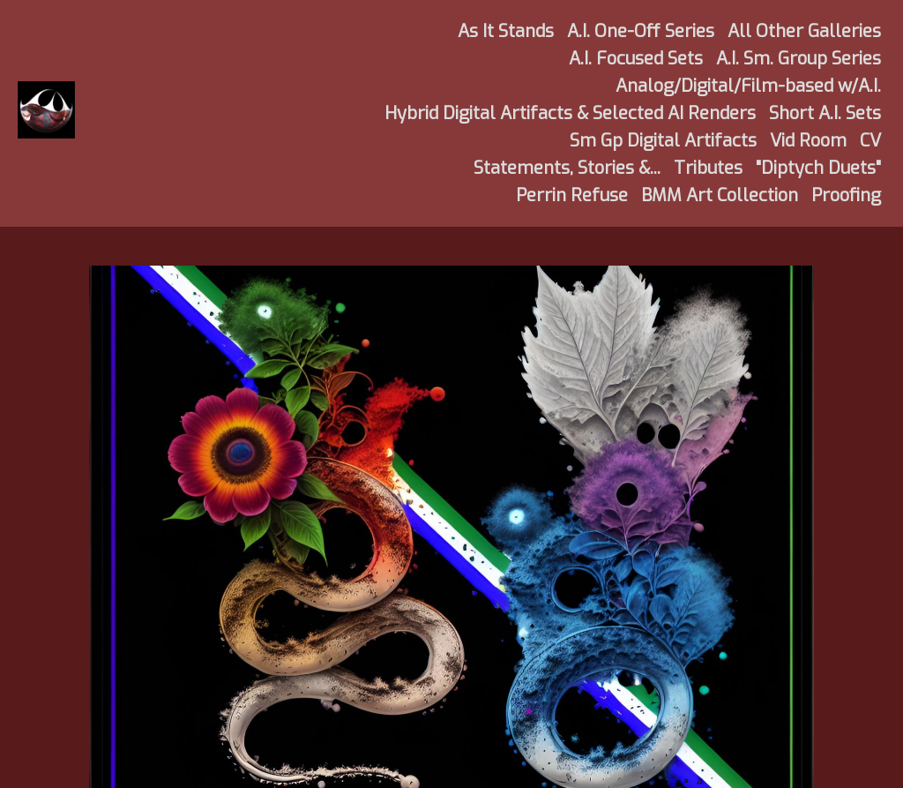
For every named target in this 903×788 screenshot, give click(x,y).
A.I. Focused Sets (636, 59)
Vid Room (808, 141)
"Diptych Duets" (818, 168)
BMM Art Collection (719, 195)
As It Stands (506, 31)
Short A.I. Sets (825, 113)
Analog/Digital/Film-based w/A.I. (748, 86)
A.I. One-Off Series (640, 31)
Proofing (846, 195)
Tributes (708, 168)
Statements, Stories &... (567, 168)
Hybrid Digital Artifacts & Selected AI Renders (570, 113)
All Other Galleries (804, 31)
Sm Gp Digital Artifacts (663, 141)
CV (870, 141)
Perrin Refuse (572, 195)
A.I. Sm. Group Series (798, 59)
